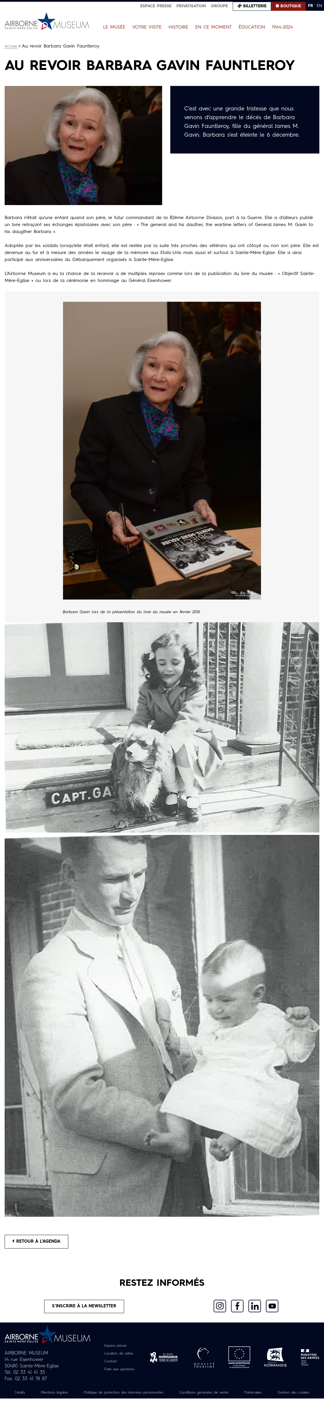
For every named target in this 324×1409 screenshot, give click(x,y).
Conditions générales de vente (237, 1396)
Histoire (178, 27)
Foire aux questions (119, 1373)
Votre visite (147, 27)
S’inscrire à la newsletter (84, 1309)
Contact (108, 1365)
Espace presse (155, 6)
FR (310, 6)
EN (319, 6)
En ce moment (213, 27)
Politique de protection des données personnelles (145, 1396)
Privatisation (191, 6)
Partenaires (292, 1396)
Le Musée (114, 27)
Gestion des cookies (162, 1403)
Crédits (28, 1396)
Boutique (290, 6)
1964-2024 (282, 27)
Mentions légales (66, 1396)
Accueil (11, 46)
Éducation (252, 27)
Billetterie (254, 6)
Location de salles (118, 1357)
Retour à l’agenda (39, 1242)
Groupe (219, 6)
